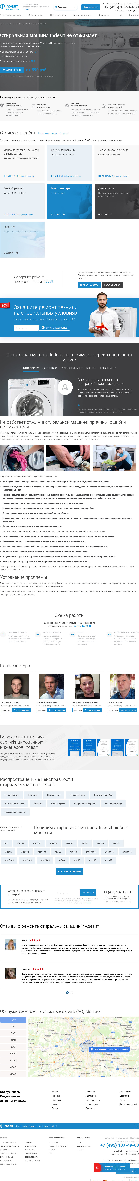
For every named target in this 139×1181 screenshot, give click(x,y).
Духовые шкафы (31, 1153)
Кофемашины (30, 1149)
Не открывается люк (14, 803)
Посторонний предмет (15, 812)
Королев (56, 1096)
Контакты (134, 15)
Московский (125, 1092)
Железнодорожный (128, 1104)
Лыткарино (91, 1096)
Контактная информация (58, 1146)
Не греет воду (53, 795)
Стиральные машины (10, 15)
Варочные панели (6, 1157)
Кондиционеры (5, 1160)
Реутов (123, 1100)
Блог (50, 1153)
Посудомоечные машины (9, 1146)
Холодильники (35, 15)
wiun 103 (42, 852)
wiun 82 (8, 852)
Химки (55, 1104)
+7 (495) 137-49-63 (82, 626)
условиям (87, 903)
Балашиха (56, 1100)
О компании (53, 1142)
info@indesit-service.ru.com (126, 1151)
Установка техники (82, 15)
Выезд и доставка (83, 1146)
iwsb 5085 (109, 852)
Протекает (33, 795)
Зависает (37, 803)
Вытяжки (28, 1142)
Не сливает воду (77, 795)
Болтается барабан (103, 795)
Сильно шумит (58, 803)
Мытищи (56, 1092)
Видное (55, 1108)
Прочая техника (58, 15)
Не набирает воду (113, 803)
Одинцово (90, 1108)
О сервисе (104, 15)
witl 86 (77, 860)
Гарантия (80, 1149)
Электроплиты (30, 1146)
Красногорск (92, 1104)
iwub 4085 (91, 852)
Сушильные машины (8, 1153)
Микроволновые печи (8, 1164)
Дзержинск (125, 1096)
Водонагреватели (31, 1157)
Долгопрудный (93, 1100)
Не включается (12, 795)
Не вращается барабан (85, 803)
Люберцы (90, 1092)
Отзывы (52, 1149)
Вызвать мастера (21, 710)
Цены (119, 15)
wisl (6, 843)
